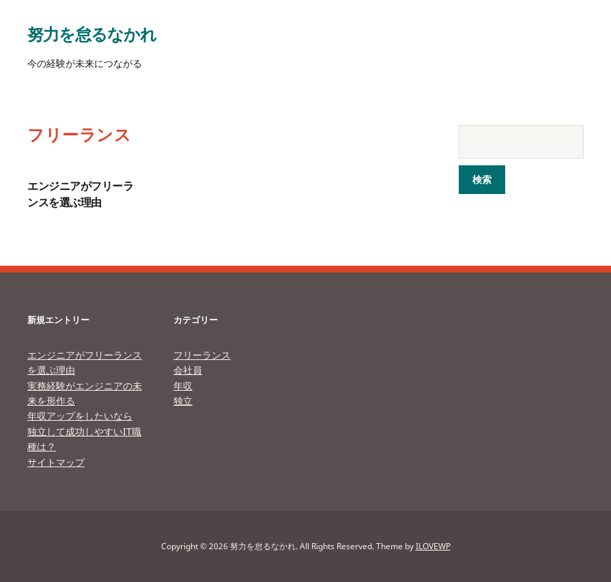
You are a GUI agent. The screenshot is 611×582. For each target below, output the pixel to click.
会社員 (187, 369)
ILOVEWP (433, 546)
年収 (183, 385)
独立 (183, 400)
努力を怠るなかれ (91, 34)
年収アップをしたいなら (79, 415)
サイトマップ (56, 462)
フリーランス (202, 354)
